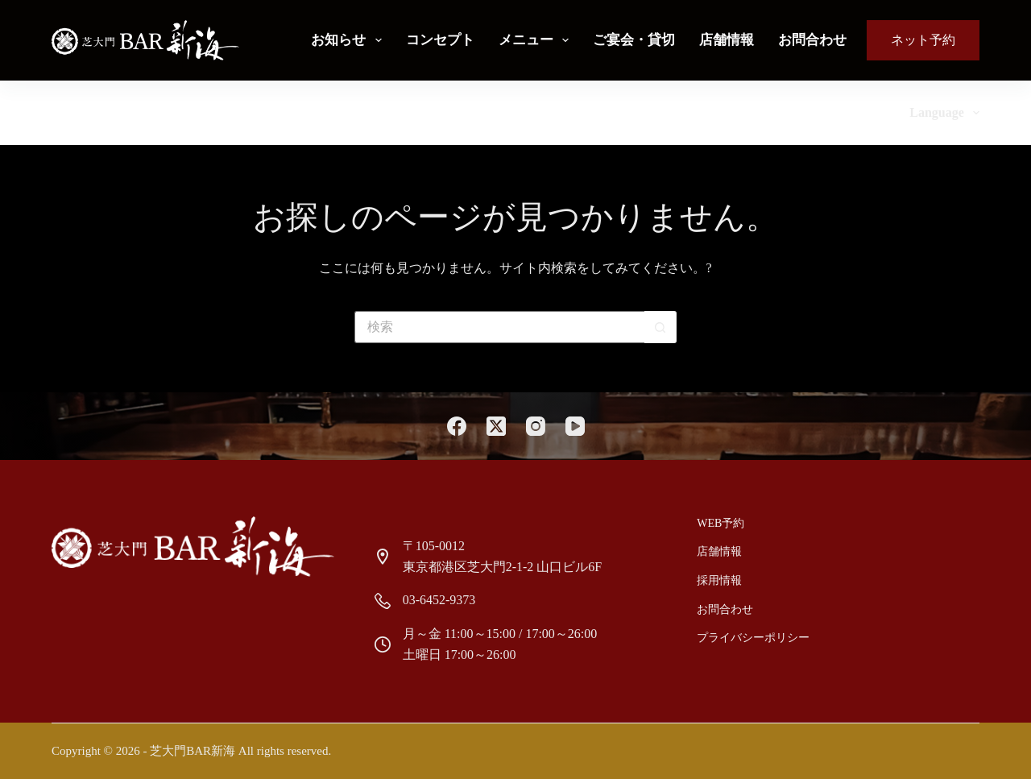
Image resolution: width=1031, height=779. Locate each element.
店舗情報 (726, 40)
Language (944, 112)
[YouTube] (575, 426)
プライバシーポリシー (753, 638)
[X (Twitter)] (496, 426)
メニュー (537, 40)
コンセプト (440, 40)
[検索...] (499, 327)
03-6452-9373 (439, 600)
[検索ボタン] (660, 327)
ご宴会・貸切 (634, 40)
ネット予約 (923, 40)
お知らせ (349, 40)
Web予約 (720, 523)
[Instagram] (535, 426)
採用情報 (719, 580)
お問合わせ (812, 40)
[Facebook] (456, 426)
